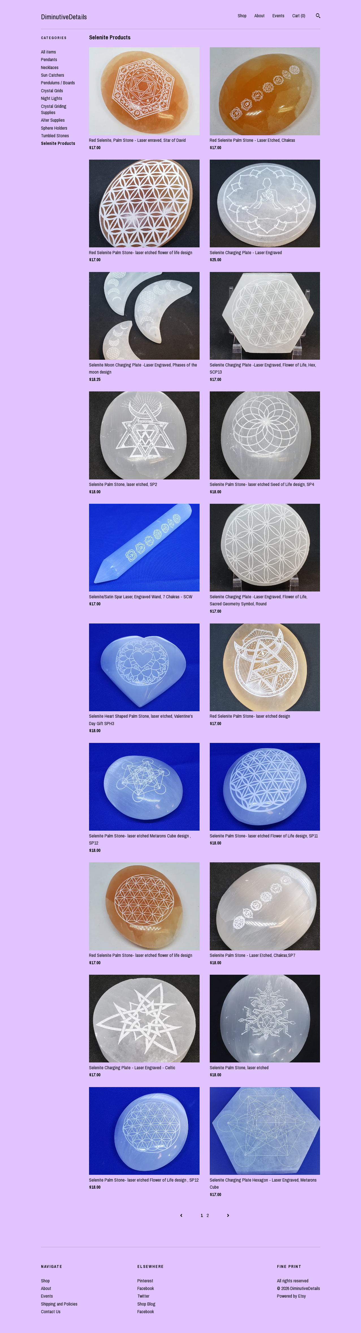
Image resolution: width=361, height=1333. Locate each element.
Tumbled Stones (55, 135)
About (259, 15)
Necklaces (50, 67)
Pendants (49, 59)
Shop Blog (146, 1304)
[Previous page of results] (182, 1215)
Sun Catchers (52, 75)
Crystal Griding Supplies (53, 109)
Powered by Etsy (291, 1296)
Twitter (143, 1296)
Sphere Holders (54, 128)
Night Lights (51, 98)
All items (48, 52)
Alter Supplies (53, 120)
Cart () (298, 15)
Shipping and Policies (59, 1304)
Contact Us (50, 1311)
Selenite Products (58, 143)
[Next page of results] (228, 1215)
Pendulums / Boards (58, 83)
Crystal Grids (52, 90)
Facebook (145, 1288)
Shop (242, 15)
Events (278, 15)
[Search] (318, 16)
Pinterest (145, 1281)
